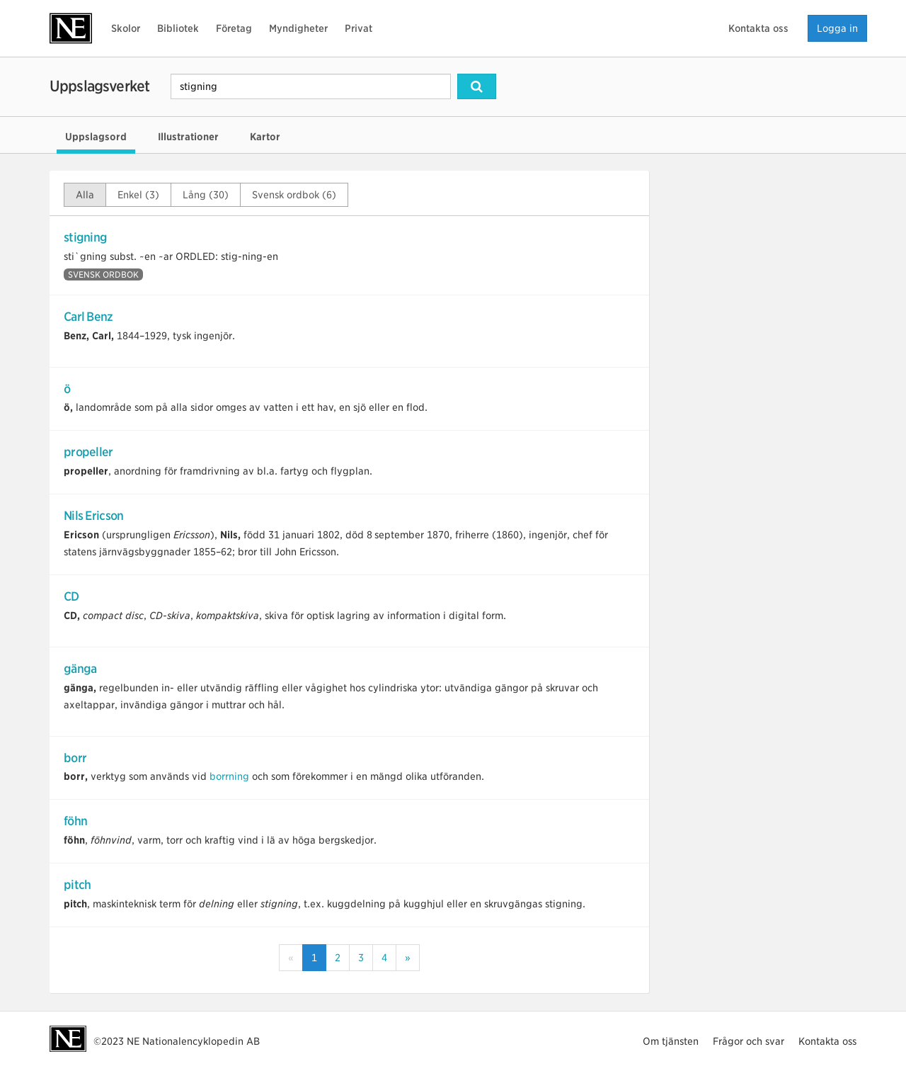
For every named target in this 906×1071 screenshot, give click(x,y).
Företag (234, 28)
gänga (80, 669)
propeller (88, 452)
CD (71, 596)
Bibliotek (178, 28)
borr (75, 758)
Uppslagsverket (99, 86)
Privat (358, 28)
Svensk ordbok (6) (294, 194)
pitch (77, 885)
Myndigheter (298, 28)
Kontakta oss (758, 28)
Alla (85, 194)
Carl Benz (88, 317)
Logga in (837, 28)
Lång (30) (206, 194)
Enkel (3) (138, 194)
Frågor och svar (748, 1041)
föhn (75, 821)
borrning (229, 776)
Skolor (125, 28)
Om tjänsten (671, 1041)
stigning (85, 237)
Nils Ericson (93, 516)
